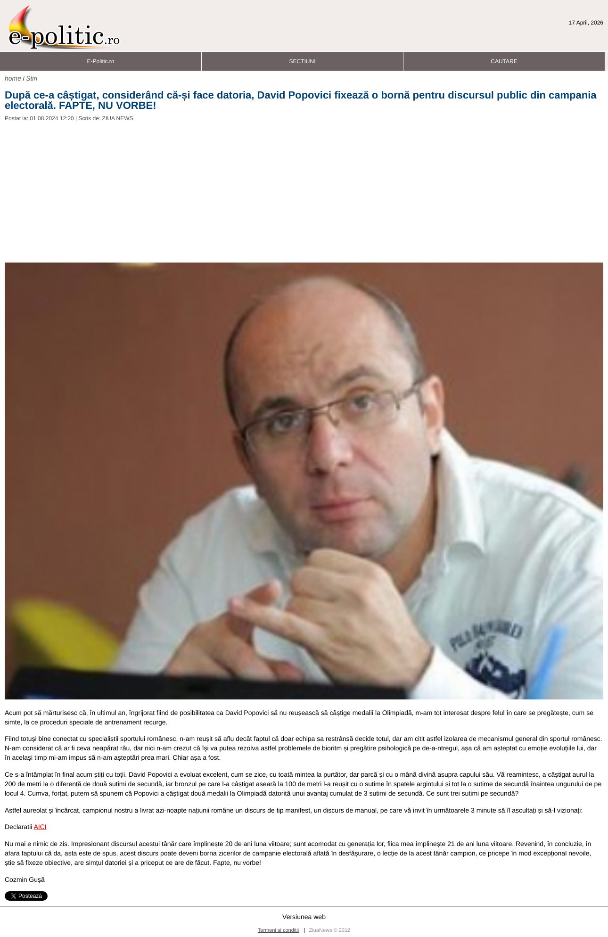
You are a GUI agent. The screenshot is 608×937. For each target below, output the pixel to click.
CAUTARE (504, 59)
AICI (39, 826)
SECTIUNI (302, 59)
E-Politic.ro (100, 59)
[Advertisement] (304, 192)
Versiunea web (304, 917)
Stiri (31, 78)
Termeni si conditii (278, 930)
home (13, 78)
